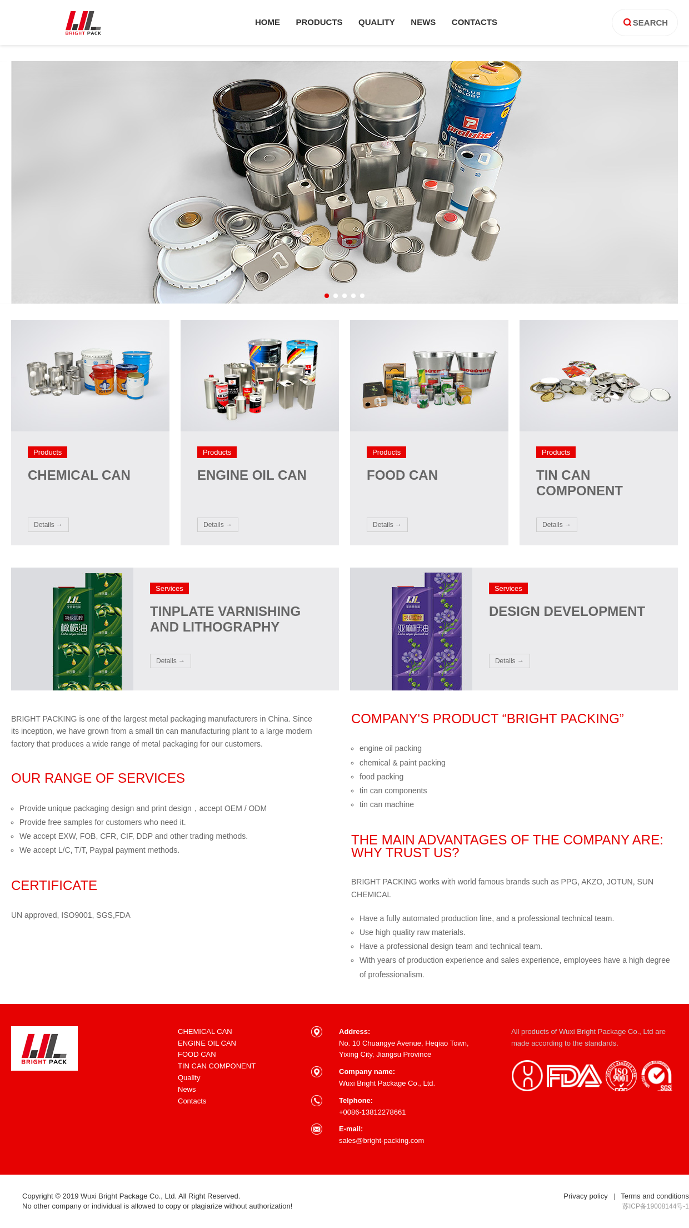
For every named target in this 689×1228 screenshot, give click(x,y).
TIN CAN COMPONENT (579, 483)
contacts (474, 22)
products (319, 22)
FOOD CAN (402, 475)
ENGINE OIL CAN (252, 475)
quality (376, 22)
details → (48, 525)
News (187, 1089)
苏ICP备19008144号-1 (655, 1206)
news (423, 22)
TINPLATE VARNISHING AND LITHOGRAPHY (225, 619)
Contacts (192, 1101)
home (267, 22)
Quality (189, 1077)
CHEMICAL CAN (79, 475)
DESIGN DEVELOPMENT (567, 611)
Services (169, 588)
